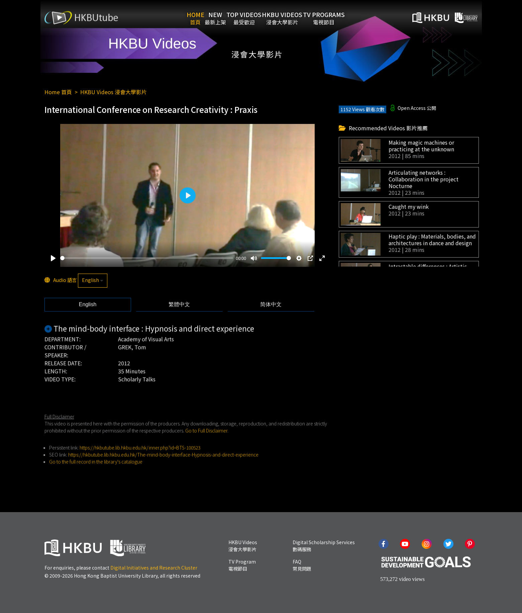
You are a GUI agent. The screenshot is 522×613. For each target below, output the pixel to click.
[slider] (146, 259)
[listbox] (92, 282)
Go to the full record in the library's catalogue (95, 475)
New (210, 17)
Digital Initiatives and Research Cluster (153, 567)
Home (180, 17)
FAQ (302, 565)
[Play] (53, 259)
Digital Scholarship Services (324, 546)
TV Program (242, 565)
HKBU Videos (297, 17)
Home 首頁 (58, 92)
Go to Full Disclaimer (206, 444)
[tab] (87, 318)
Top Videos (249, 17)
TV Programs (349, 17)
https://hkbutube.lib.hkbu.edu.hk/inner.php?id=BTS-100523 (140, 461)
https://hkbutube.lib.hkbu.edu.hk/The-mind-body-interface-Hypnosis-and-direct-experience (163, 468)
